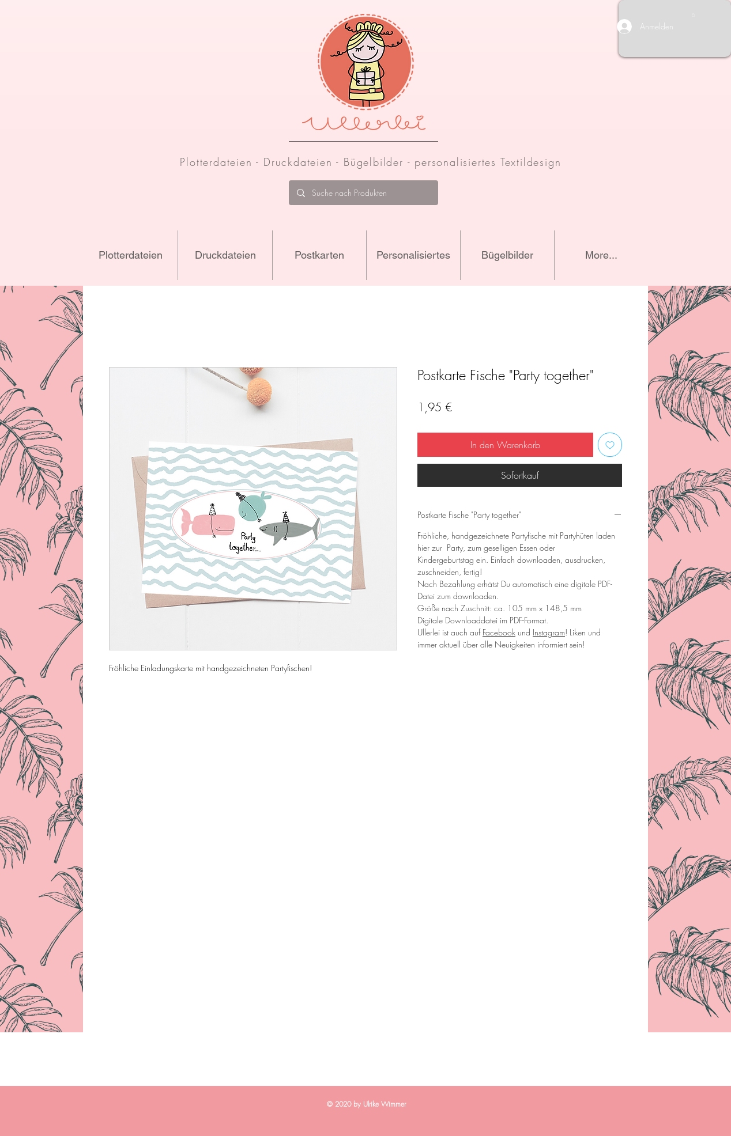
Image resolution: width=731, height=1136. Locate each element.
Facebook (499, 632)
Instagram (549, 632)
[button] (693, 15)
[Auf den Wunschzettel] (610, 445)
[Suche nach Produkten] (363, 192)
